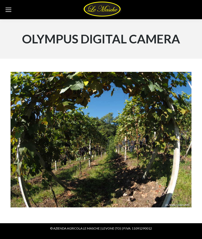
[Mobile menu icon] (8, 10)
